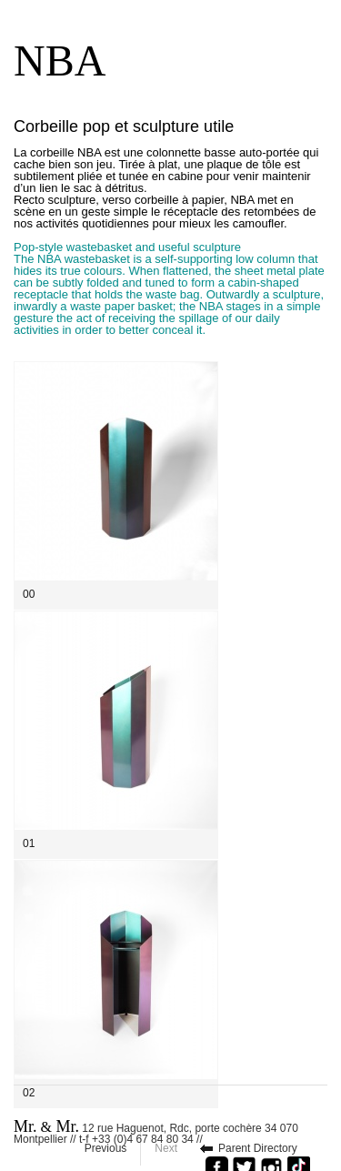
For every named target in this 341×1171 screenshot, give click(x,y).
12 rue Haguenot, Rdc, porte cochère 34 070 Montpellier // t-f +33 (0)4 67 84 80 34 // (156, 1130)
